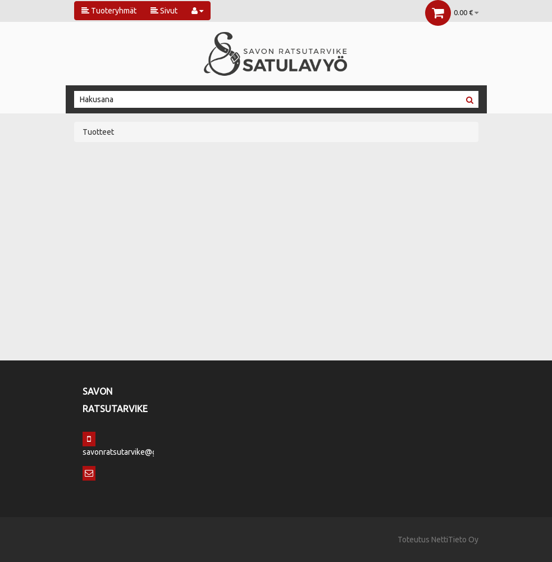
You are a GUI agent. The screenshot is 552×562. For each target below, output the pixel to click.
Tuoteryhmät (108, 10)
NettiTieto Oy (454, 539)
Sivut (163, 10)
